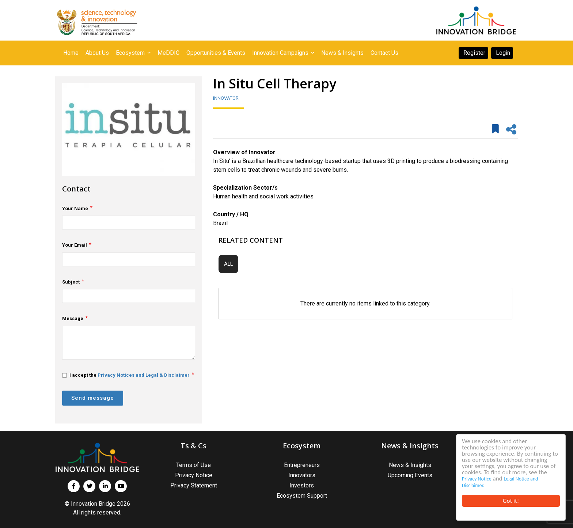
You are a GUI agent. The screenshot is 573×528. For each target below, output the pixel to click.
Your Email (74, 245)
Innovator (226, 98)
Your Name (75, 208)
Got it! (511, 501)
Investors (301, 485)
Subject (71, 282)
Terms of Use (193, 464)
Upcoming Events (410, 475)
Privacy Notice (477, 479)
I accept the (126, 375)
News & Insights (410, 464)
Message (72, 318)
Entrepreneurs (302, 464)
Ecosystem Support (302, 495)
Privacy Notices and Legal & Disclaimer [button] (144, 375)
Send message (92, 398)
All (228, 264)
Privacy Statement (193, 485)
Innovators (301, 475)
